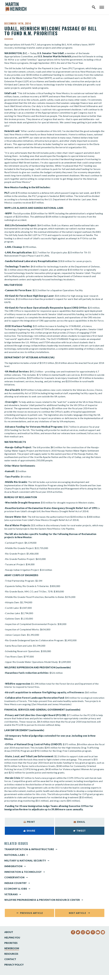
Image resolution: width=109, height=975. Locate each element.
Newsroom (11, 948)
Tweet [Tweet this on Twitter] (79, 830)
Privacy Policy (14, 964)
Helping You (12, 937)
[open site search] (94, 7)
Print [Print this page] (29, 821)
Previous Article (31, 913)
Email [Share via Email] (79, 821)
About (8, 932)
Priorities (10, 943)
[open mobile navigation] (102, 7)
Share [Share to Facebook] (29, 830)
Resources (11, 953)
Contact (10, 959)
